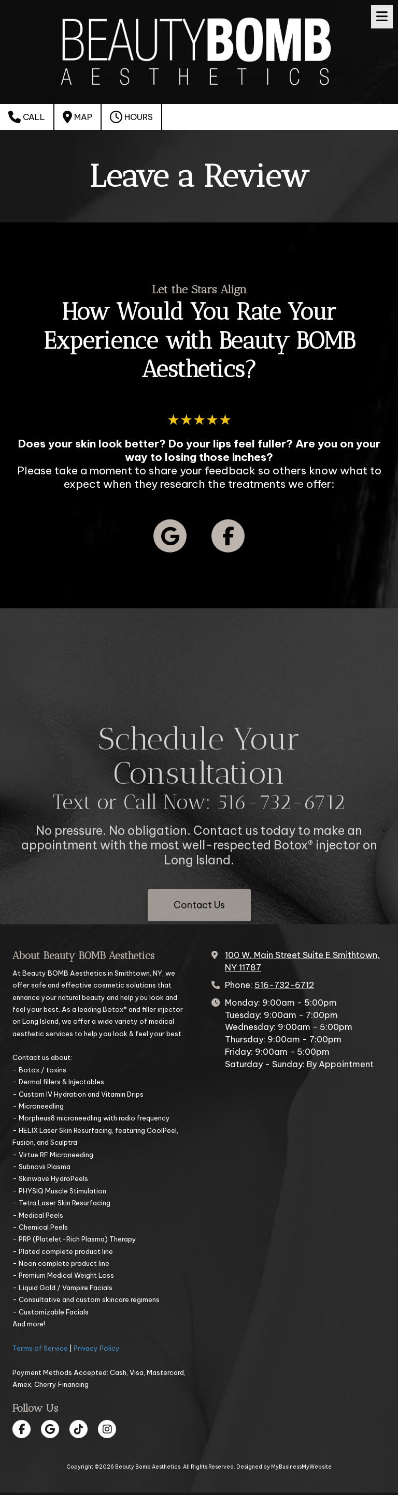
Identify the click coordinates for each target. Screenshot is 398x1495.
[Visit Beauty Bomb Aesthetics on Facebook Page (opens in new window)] (21, 1429)
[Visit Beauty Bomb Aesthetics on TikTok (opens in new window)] (78, 1429)
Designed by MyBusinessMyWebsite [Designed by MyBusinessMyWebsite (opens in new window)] (284, 1466)
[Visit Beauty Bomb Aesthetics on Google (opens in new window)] (50, 1429)
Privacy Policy (97, 1348)
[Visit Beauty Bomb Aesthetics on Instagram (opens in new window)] (107, 1429)
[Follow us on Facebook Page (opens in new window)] (228, 535)
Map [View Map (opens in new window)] (77, 117)
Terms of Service (40, 1348)
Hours (131, 117)
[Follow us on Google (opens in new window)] (170, 535)
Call (26, 117)
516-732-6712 (284, 985)
